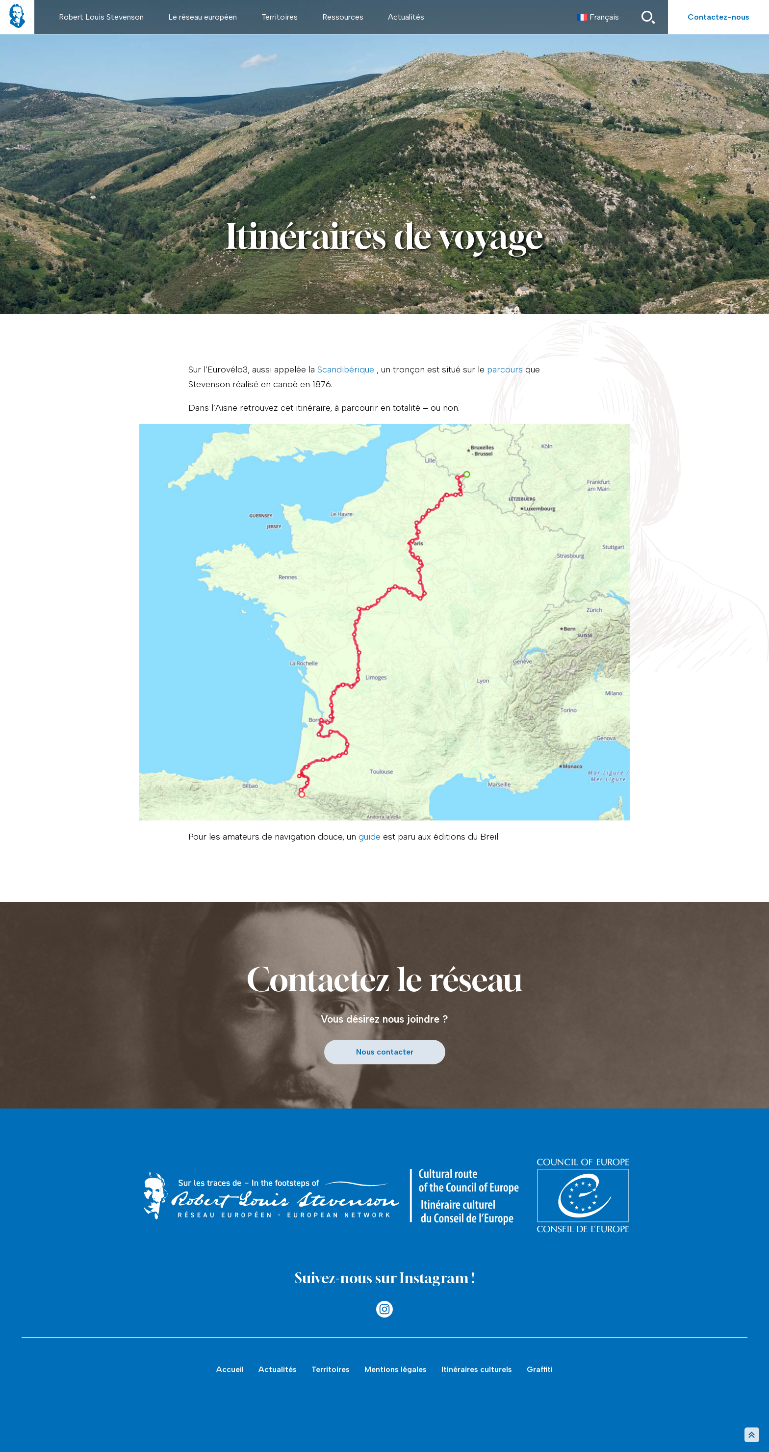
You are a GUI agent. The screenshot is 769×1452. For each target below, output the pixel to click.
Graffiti (540, 1369)
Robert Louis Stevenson (101, 17)
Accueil (230, 1369)
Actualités (406, 17)
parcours (505, 369)
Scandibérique (345, 369)
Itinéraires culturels (476, 1369)
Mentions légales (395, 1369)
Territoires (279, 17)
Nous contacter (384, 1051)
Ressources (342, 17)
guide (370, 836)
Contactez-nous (718, 17)
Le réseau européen (202, 17)
